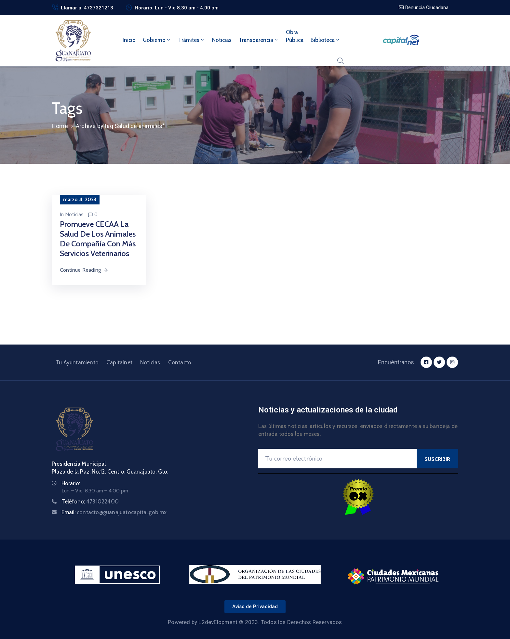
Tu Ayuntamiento (77, 362)
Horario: (70, 483)
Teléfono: (90, 501)
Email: (114, 512)
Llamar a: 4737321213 (87, 8)
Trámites (191, 40)
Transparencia (259, 40)
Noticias (222, 40)
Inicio (129, 40)
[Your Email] (337, 458)
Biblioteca (325, 40)
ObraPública (294, 36)
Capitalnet (119, 362)
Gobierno (157, 40)
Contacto (180, 362)
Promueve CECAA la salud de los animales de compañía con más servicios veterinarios (98, 238)
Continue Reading (84, 270)
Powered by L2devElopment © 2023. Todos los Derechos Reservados (255, 622)
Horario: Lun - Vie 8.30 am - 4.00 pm (177, 8)
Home (60, 126)
